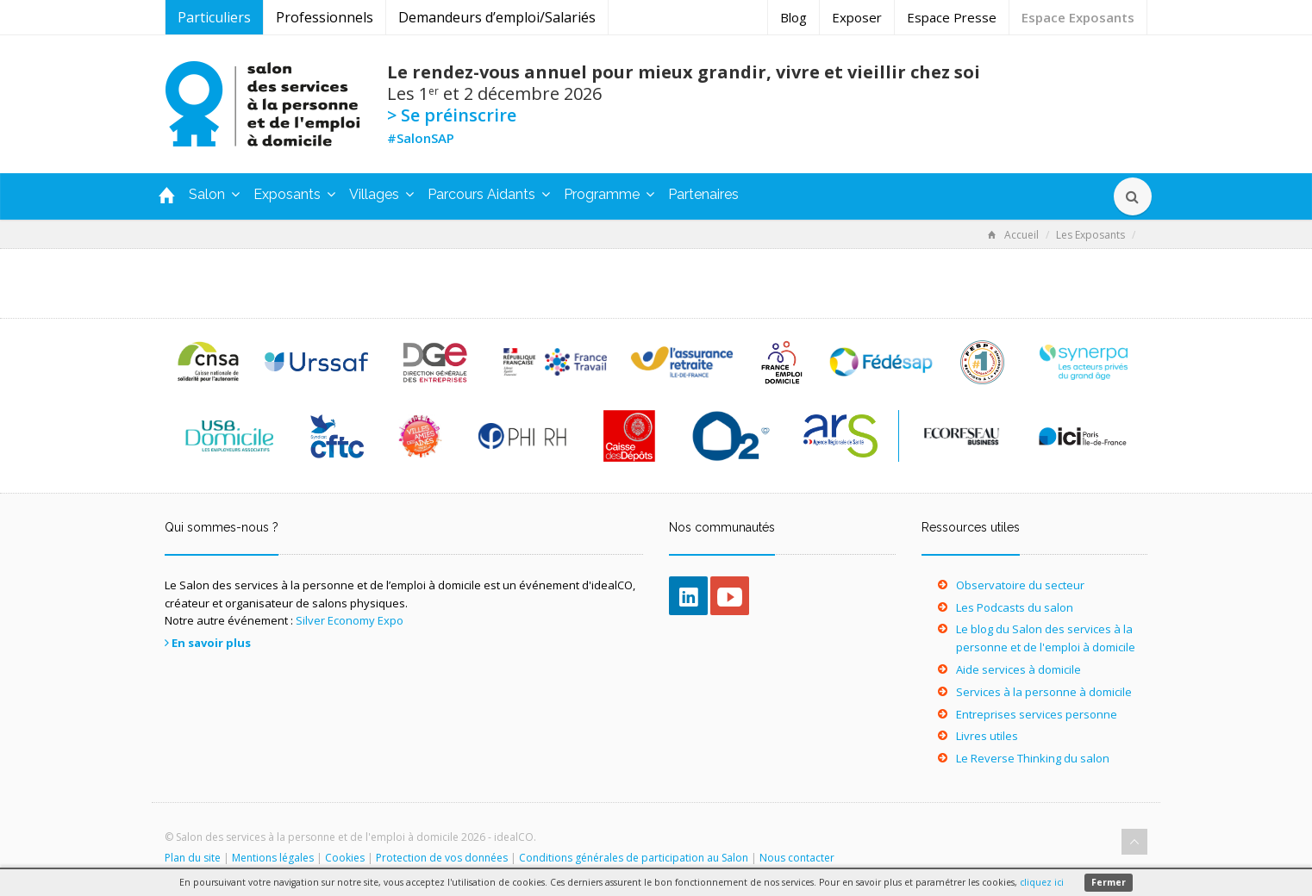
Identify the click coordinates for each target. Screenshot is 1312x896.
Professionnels (324, 17)
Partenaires (703, 194)
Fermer (1108, 882)
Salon (214, 194)
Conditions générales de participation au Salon (633, 857)
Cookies (345, 857)
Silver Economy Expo (349, 620)
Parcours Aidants (489, 194)
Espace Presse (951, 17)
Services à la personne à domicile (1044, 692)
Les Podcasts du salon (1014, 607)
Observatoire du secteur (1020, 585)
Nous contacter (796, 857)
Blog (793, 17)
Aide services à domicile (1018, 669)
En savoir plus (211, 642)
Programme (609, 194)
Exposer (857, 17)
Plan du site (193, 857)
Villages (381, 194)
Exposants (294, 194)
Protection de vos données (442, 857)
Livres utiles (987, 736)
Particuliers (214, 17)
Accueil (1013, 234)
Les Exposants (1090, 234)
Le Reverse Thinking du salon (1032, 758)
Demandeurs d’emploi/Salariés (497, 17)
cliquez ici (1042, 882)
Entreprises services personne (1036, 714)
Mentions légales (273, 857)
